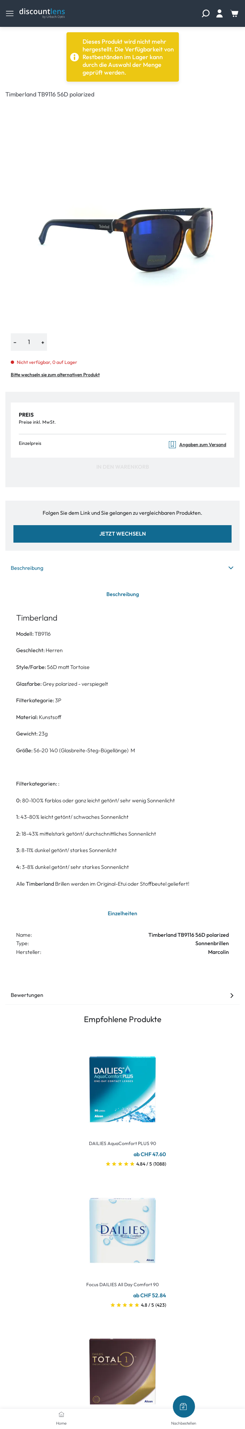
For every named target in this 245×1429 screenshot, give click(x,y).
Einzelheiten (122, 913)
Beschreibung (122, 567)
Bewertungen (122, 995)
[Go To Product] (123, 1085)
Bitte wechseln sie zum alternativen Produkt (55, 375)
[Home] (61, 1414)
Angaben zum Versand (197, 444)
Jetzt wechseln (122, 533)
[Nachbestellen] (184, 1406)
